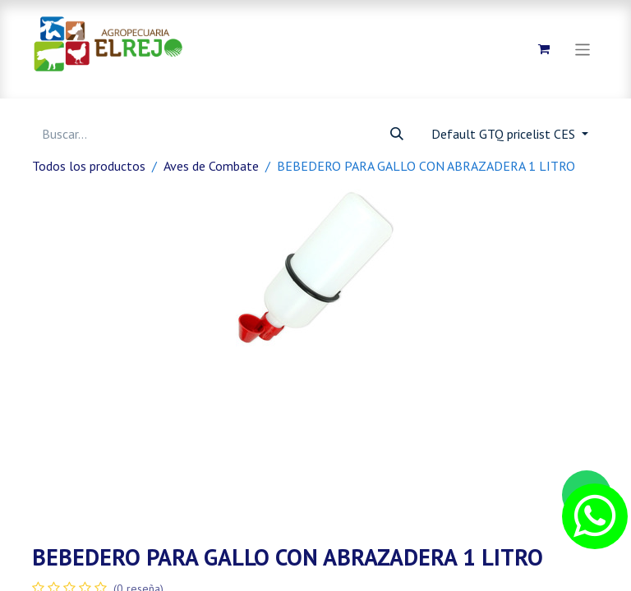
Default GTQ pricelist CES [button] (504, 134)
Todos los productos (88, 166)
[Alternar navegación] (583, 49)
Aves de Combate (211, 166)
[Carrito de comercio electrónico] (544, 49)
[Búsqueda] (397, 133)
